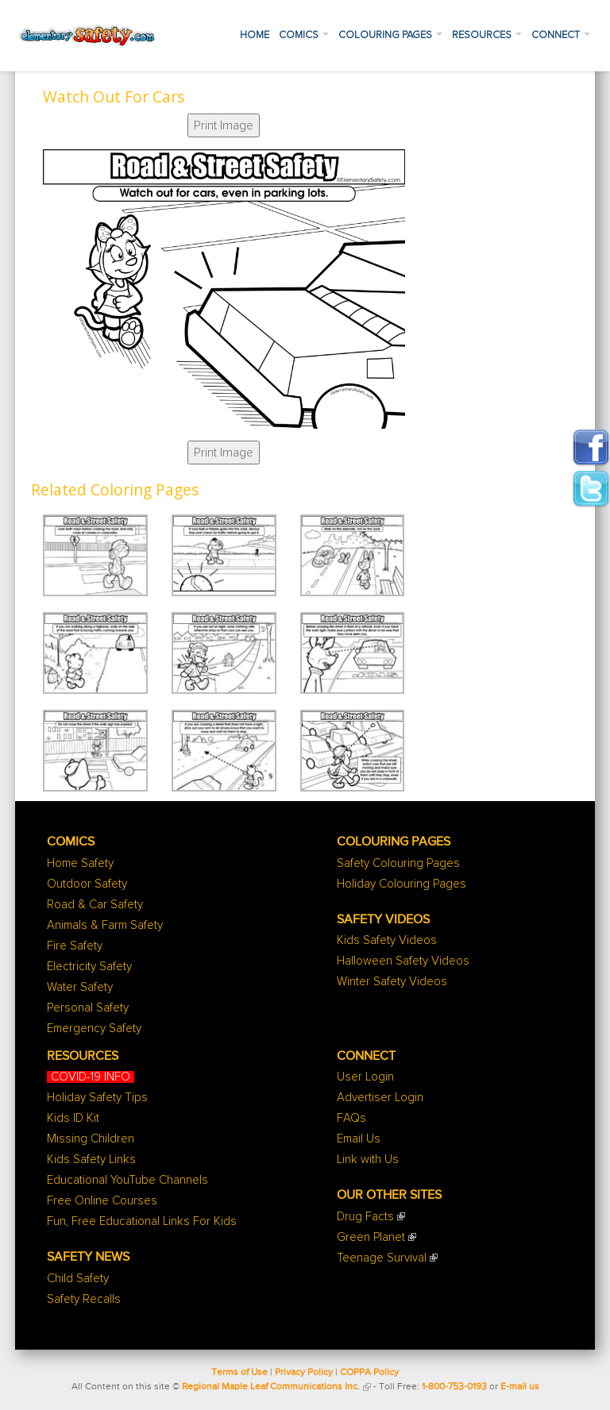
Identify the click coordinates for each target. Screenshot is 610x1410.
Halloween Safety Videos (403, 961)
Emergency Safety (94, 1028)
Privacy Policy (304, 1372)
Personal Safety (88, 1008)
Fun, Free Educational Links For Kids (142, 1221)
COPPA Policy (369, 1372)
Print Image (223, 125)
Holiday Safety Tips (97, 1098)
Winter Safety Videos (392, 982)
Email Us (358, 1139)
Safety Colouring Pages (398, 863)
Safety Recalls (84, 1299)
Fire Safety (74, 946)
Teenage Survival (382, 1258)
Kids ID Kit (73, 1118)
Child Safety (78, 1279)
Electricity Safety (89, 967)
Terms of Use (239, 1372)
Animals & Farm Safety (105, 925)
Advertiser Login (380, 1098)
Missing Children (90, 1139)
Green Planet (371, 1237)
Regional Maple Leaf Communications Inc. (271, 1387)
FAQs (351, 1118)
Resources (487, 35)
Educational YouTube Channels (127, 1180)
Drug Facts (365, 1217)
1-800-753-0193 (454, 1387)
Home (254, 35)
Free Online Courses (102, 1201)
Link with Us (368, 1159)
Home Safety (80, 863)
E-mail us (519, 1387)
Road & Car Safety (95, 905)
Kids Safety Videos (387, 940)
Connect (560, 35)
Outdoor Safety (87, 884)
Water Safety (80, 987)
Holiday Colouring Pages (401, 884)
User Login (365, 1077)
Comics (304, 35)
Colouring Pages (390, 35)
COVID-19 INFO (90, 1077)
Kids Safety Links (91, 1159)
